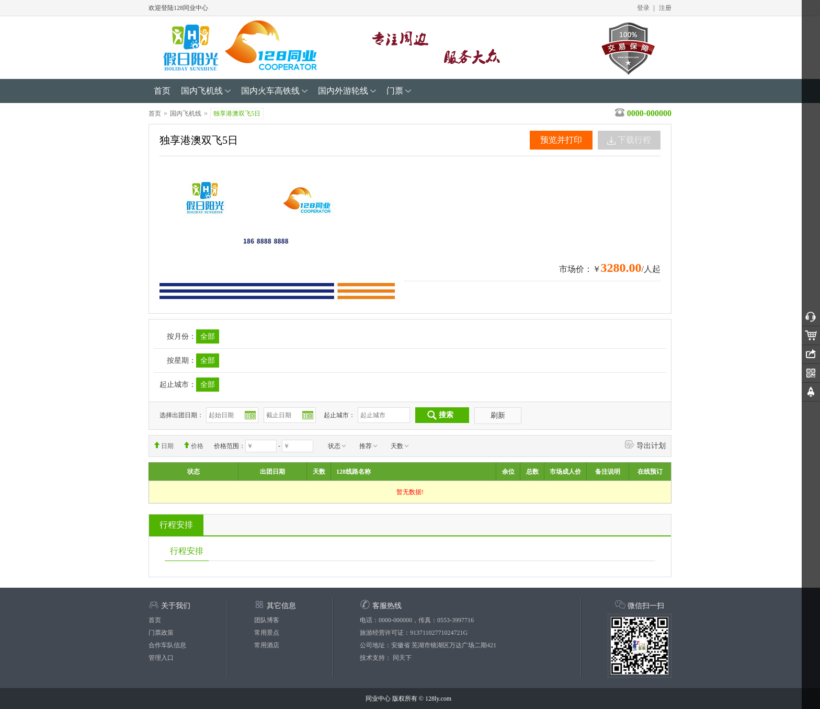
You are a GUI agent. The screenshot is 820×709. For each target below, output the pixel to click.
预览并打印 (561, 139)
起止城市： (339, 415)
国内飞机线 (185, 113)
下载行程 (629, 140)
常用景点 (266, 632)
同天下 (402, 657)
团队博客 (266, 620)
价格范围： (229, 446)
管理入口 (161, 657)
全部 (207, 336)
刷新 (498, 415)
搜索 (440, 415)
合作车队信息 (167, 645)
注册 (665, 8)
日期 (164, 446)
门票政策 (161, 632)
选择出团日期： (181, 415)
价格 (193, 446)
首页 (155, 113)
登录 (643, 8)
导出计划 (645, 444)
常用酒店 (266, 645)
